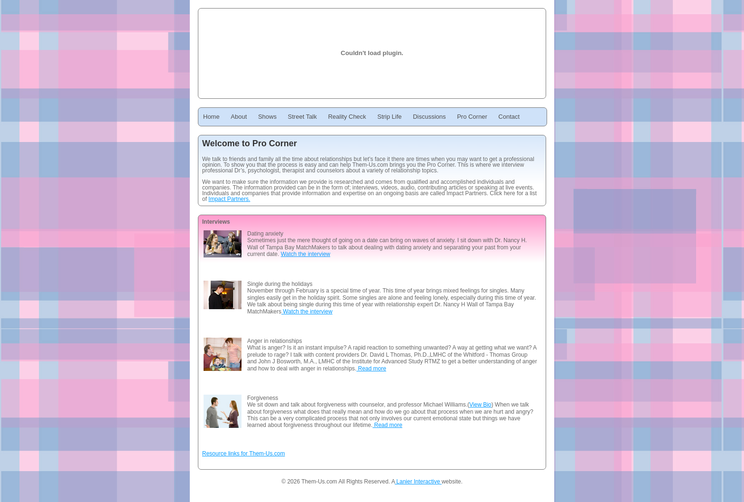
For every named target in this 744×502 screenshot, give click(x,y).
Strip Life (389, 116)
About (239, 116)
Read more (371, 368)
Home (211, 116)
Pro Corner (472, 116)
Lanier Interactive (418, 481)
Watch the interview (305, 254)
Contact (509, 116)
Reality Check (347, 116)
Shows (267, 116)
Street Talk (302, 116)
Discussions (429, 116)
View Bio (480, 404)
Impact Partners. (229, 199)
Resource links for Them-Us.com (243, 453)
